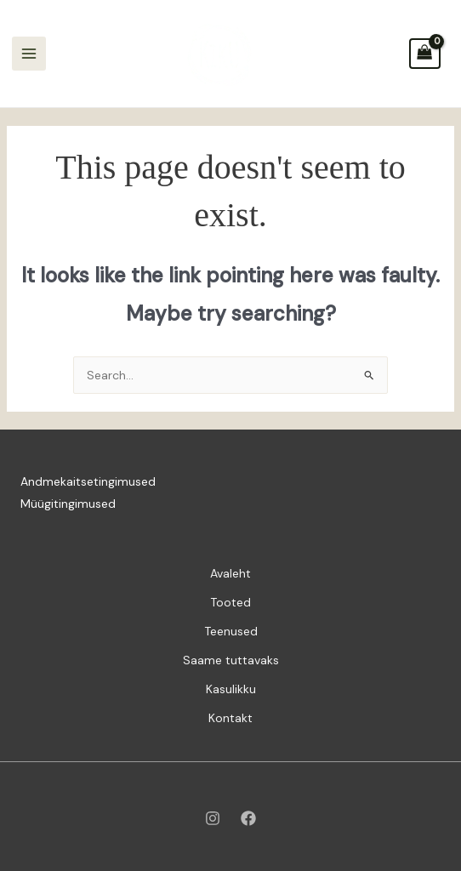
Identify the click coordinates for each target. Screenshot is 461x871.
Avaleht (230, 573)
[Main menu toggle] (29, 54)
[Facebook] (248, 818)
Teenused (231, 631)
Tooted (230, 602)
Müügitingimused (68, 503)
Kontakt (230, 718)
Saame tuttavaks (231, 660)
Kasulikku (231, 689)
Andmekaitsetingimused (88, 481)
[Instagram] (212, 818)
